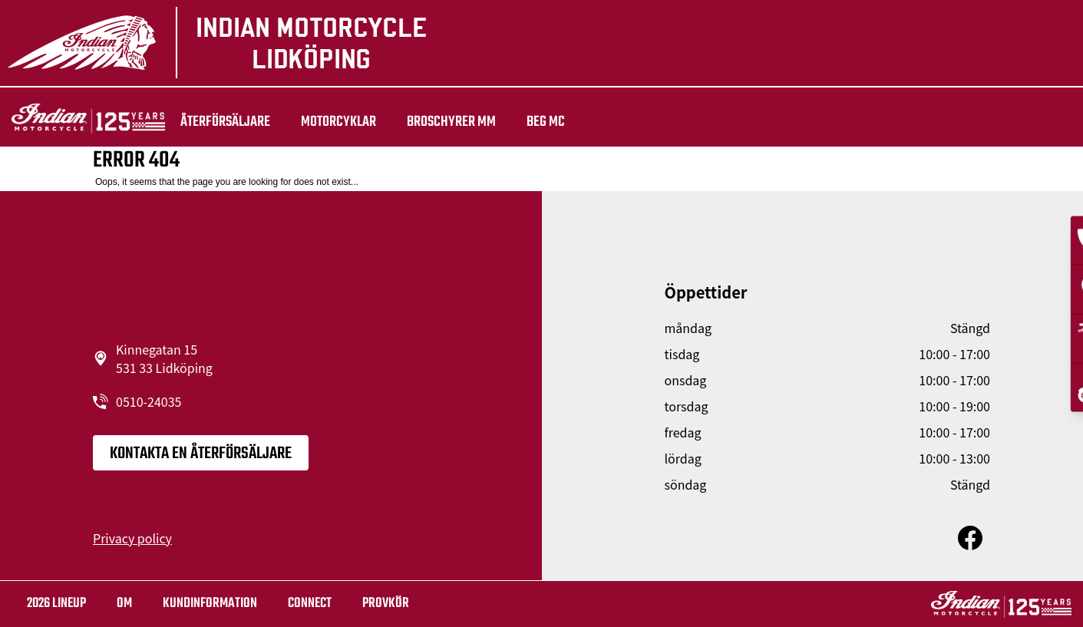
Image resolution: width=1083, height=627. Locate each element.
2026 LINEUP (56, 603)
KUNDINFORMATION (210, 603)
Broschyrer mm (451, 122)
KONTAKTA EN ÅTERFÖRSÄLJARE (201, 454)
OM (124, 603)
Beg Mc (546, 122)
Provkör (385, 603)
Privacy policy (132, 538)
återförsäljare (225, 122)
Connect (310, 603)
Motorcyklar (338, 122)
